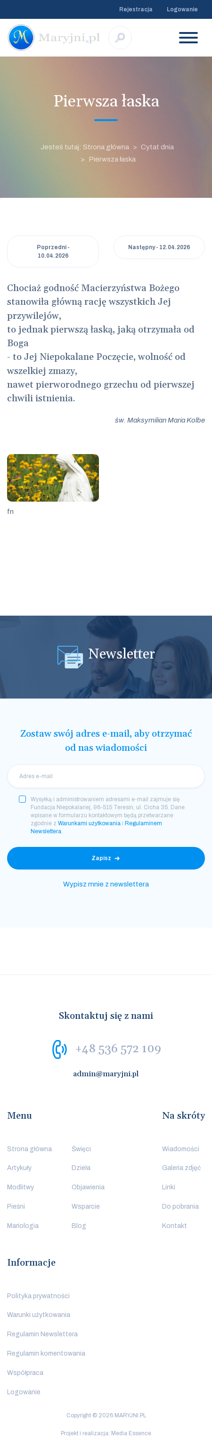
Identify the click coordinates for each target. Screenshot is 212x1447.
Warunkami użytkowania (89, 823)
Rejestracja (136, 9)
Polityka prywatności (38, 1296)
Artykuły (19, 1167)
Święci (81, 1149)
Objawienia (88, 1187)
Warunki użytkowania (38, 1314)
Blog (79, 1225)
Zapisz (101, 858)
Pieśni (16, 1206)
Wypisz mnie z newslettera (106, 884)
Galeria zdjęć (181, 1167)
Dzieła (81, 1167)
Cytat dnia (157, 147)
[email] (106, 776)
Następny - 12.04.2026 (159, 247)
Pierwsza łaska (112, 159)
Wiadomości (180, 1149)
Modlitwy (20, 1187)
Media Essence (131, 1433)
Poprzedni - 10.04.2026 (53, 251)
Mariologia (23, 1225)
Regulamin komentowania (46, 1353)
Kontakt (174, 1225)
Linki (168, 1187)
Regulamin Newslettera (42, 1334)
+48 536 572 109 (118, 1048)
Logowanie (182, 9)
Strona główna (29, 1149)
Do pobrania (180, 1206)
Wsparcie (86, 1206)
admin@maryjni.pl (106, 1074)
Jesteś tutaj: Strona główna (85, 147)
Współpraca (25, 1372)
